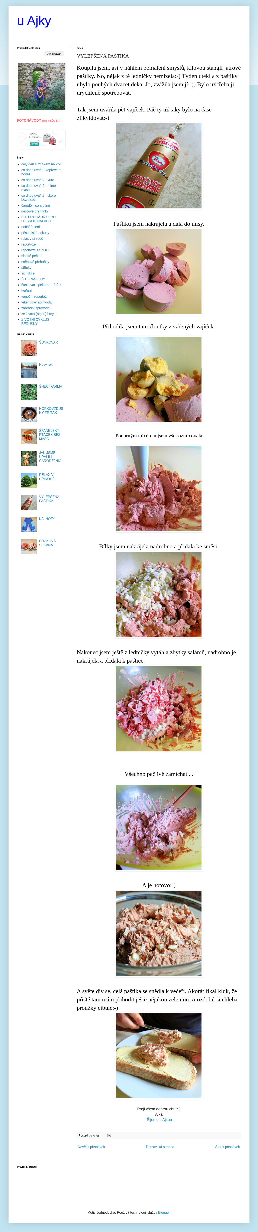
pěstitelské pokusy (35, 233)
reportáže (28, 244)
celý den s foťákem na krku (41, 164)
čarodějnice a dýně (35, 205)
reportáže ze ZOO (35, 250)
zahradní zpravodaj (35, 308)
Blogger (164, 1212)
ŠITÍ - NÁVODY (33, 279)
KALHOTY (47, 519)
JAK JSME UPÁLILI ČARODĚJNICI (50, 457)
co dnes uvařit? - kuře (37, 180)
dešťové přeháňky (35, 211)
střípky (26, 267)
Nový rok (45, 364)
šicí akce (28, 273)
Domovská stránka (160, 1147)
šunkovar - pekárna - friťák (41, 285)
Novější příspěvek (91, 1147)
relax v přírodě (32, 238)
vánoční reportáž (34, 296)
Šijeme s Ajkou (159, 1120)
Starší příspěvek (227, 1147)
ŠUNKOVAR (48, 342)
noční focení (30, 227)
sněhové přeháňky (35, 262)
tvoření (26, 290)
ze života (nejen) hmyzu (39, 314)
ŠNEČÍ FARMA (50, 386)
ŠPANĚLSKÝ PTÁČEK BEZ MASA (49, 435)
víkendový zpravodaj (36, 302)
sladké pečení (31, 256)
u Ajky (34, 20)
